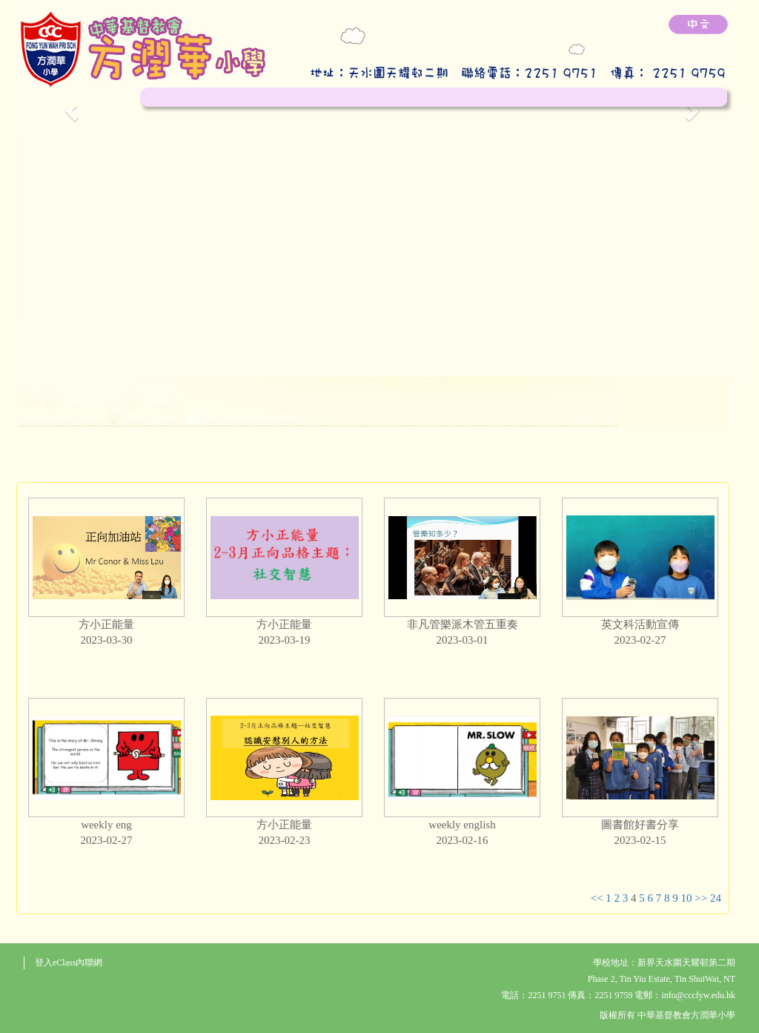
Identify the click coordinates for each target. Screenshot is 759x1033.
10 (686, 898)
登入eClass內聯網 (68, 962)
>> (701, 898)
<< (597, 898)
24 (715, 898)
